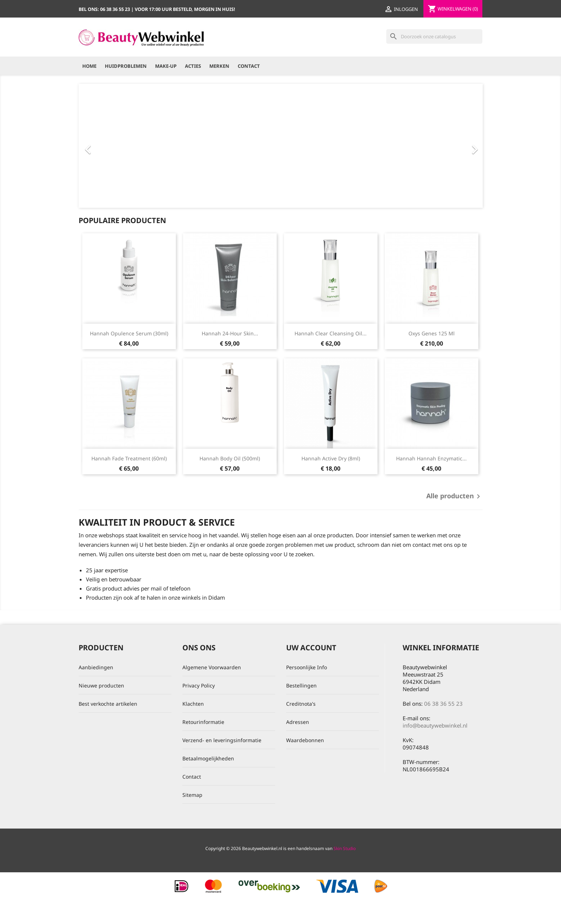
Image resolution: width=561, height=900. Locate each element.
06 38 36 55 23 (443, 703)
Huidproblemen (126, 66)
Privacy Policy (198, 685)
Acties (193, 66)
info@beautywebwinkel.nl (435, 725)
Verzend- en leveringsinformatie (221, 740)
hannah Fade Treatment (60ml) (129, 458)
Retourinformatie (203, 721)
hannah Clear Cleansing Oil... (331, 333)
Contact (249, 66)
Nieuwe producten (101, 685)
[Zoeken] (434, 36)
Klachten (193, 703)
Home (89, 66)
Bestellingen (301, 685)
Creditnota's (301, 703)
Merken (219, 66)
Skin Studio (344, 848)
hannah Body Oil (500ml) (229, 458)
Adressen (297, 721)
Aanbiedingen (96, 667)
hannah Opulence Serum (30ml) (129, 333)
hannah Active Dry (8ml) (330, 458)
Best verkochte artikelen (108, 703)
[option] (281, 146)
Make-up (166, 66)
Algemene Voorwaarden (211, 667)
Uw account (311, 647)
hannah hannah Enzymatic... (431, 458)
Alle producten (454, 496)
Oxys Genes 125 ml (431, 333)
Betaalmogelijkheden (208, 758)
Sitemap (192, 794)
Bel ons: (105, 9)
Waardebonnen (305, 740)
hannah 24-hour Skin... (230, 333)
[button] (109, 146)
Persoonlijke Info (306, 667)
